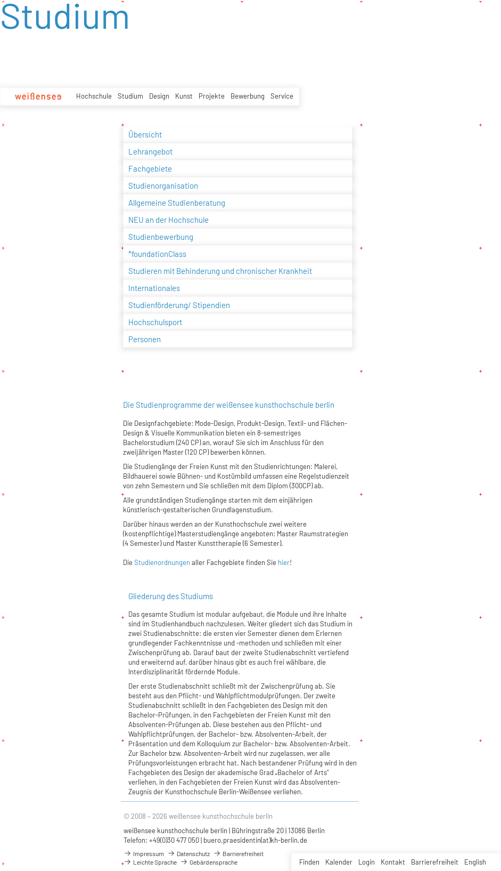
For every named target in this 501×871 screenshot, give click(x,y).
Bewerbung (248, 96)
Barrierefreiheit (434, 862)
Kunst (184, 96)
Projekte (212, 96)
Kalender (338, 862)
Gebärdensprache (208, 862)
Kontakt (393, 862)
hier (284, 562)
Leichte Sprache (150, 862)
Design (159, 96)
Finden (309, 862)
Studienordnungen (161, 562)
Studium (130, 96)
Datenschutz (188, 853)
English (475, 862)
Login (366, 862)
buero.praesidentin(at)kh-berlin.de (255, 840)
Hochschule (94, 96)
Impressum (144, 853)
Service (281, 96)
